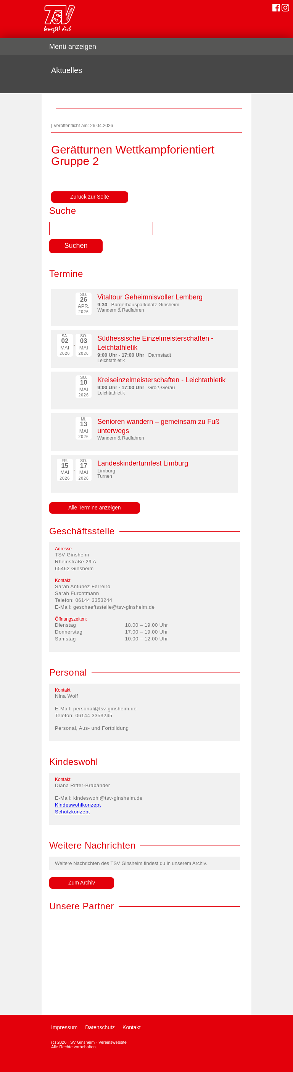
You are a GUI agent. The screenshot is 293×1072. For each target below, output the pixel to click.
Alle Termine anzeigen (94, 507)
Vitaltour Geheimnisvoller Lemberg (150, 297)
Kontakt (131, 1027)
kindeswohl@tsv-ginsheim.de (108, 798)
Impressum (64, 1027)
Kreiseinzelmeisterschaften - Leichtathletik (161, 380)
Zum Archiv (81, 883)
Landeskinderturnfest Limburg (142, 463)
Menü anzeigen (72, 46)
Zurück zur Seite (89, 197)
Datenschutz (100, 1027)
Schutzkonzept (72, 812)
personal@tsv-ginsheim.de (105, 708)
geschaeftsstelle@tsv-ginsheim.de (114, 607)
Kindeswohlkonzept (78, 805)
